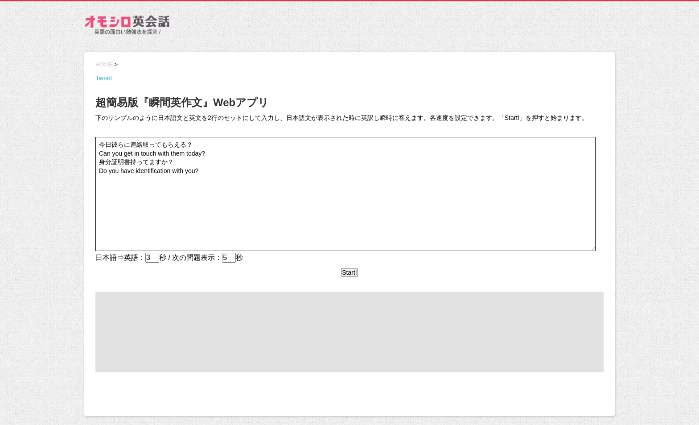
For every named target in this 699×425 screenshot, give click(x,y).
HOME (104, 64)
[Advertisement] (452, 26)
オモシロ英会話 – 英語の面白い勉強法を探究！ (126, 27)
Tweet (103, 78)
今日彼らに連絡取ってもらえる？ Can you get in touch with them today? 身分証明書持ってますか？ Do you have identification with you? (345, 194)
